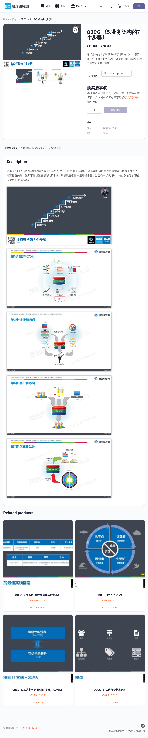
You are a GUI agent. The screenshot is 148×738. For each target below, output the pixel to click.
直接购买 (115, 110)
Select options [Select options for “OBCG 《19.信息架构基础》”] (110, 702)
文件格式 (93, 76)
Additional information (32, 148)
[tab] (10, 148)
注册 (139, 6)
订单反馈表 (130, 97)
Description (11, 148)
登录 (127, 6)
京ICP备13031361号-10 (28, 728)
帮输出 (14, 19)
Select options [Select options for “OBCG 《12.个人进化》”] (110, 608)
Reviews (54, 148)
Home (6, 19)
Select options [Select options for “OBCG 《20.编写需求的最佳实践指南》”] (38, 608)
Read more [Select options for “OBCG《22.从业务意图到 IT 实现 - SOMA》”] (38, 702)
